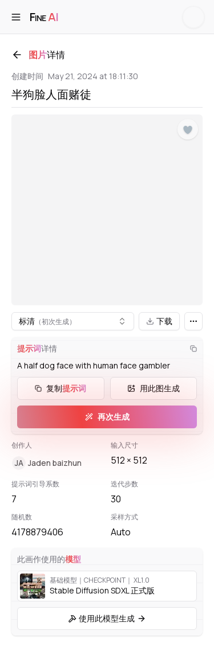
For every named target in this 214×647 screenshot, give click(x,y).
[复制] (193, 348)
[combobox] (72, 321)
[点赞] (187, 129)
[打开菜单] (16, 17)
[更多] (193, 321)
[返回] (17, 55)
